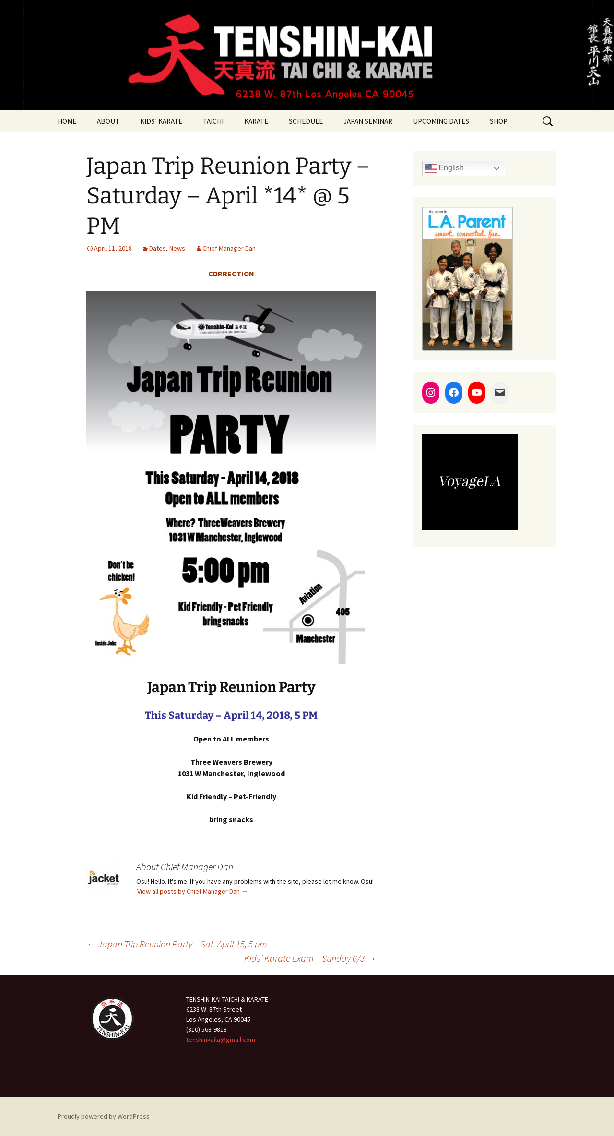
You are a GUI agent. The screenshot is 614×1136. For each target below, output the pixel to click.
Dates (157, 248)
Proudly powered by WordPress (104, 1116)
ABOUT (108, 121)
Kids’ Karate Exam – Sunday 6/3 (310, 958)
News (177, 248)
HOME (67, 121)
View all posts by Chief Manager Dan (192, 891)
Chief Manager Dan (229, 248)
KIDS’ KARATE (161, 121)
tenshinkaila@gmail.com (220, 1039)
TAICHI (213, 121)
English (444, 168)
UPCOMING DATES (441, 121)
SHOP (499, 121)
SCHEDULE (306, 121)
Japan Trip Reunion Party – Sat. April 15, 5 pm (176, 944)
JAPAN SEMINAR (367, 121)
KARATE (256, 121)
